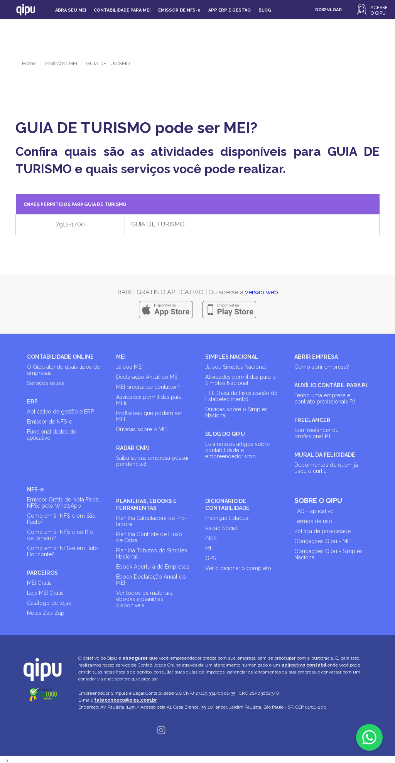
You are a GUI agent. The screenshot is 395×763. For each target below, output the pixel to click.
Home (29, 63)
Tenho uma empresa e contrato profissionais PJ (324, 398)
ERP (32, 401)
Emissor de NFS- (179, 10)
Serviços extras (45, 383)
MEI (121, 357)
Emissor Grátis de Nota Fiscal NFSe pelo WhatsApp (63, 502)
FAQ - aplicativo (314, 511)
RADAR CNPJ (133, 448)
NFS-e (35, 489)
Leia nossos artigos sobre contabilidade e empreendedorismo (237, 450)
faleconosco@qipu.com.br (125, 700)
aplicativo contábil (303, 665)
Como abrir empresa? (321, 367)
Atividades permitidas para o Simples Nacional (240, 380)
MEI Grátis (39, 583)
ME (209, 548)
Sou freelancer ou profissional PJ (316, 433)
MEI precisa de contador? (148, 387)
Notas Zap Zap (45, 613)
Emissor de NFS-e (49, 422)
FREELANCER (312, 420)
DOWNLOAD (328, 9)
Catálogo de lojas (49, 603)
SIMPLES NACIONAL (231, 357)
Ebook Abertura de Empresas (152, 567)
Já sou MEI (129, 367)
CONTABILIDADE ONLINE (60, 357)
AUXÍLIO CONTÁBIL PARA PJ (331, 385)
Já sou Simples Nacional (235, 367)
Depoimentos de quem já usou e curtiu (326, 468)
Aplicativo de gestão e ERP (60, 412)
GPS (210, 558)
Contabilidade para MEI (122, 10)
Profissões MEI (61, 63)
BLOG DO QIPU (225, 434)
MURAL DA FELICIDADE (324, 455)
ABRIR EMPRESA (316, 357)
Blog (264, 10)
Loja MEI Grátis (45, 593)
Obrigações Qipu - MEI (322, 541)
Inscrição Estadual (227, 518)
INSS (210, 538)
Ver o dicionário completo (238, 568)
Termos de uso (313, 521)
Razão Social (221, 528)
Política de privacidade (322, 531)
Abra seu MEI (70, 10)
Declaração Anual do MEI (147, 377)
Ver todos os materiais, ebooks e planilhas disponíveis (144, 599)
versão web (261, 292)
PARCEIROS (42, 573)
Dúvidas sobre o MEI (141, 429)
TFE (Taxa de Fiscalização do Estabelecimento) (241, 396)
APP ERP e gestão (229, 10)
